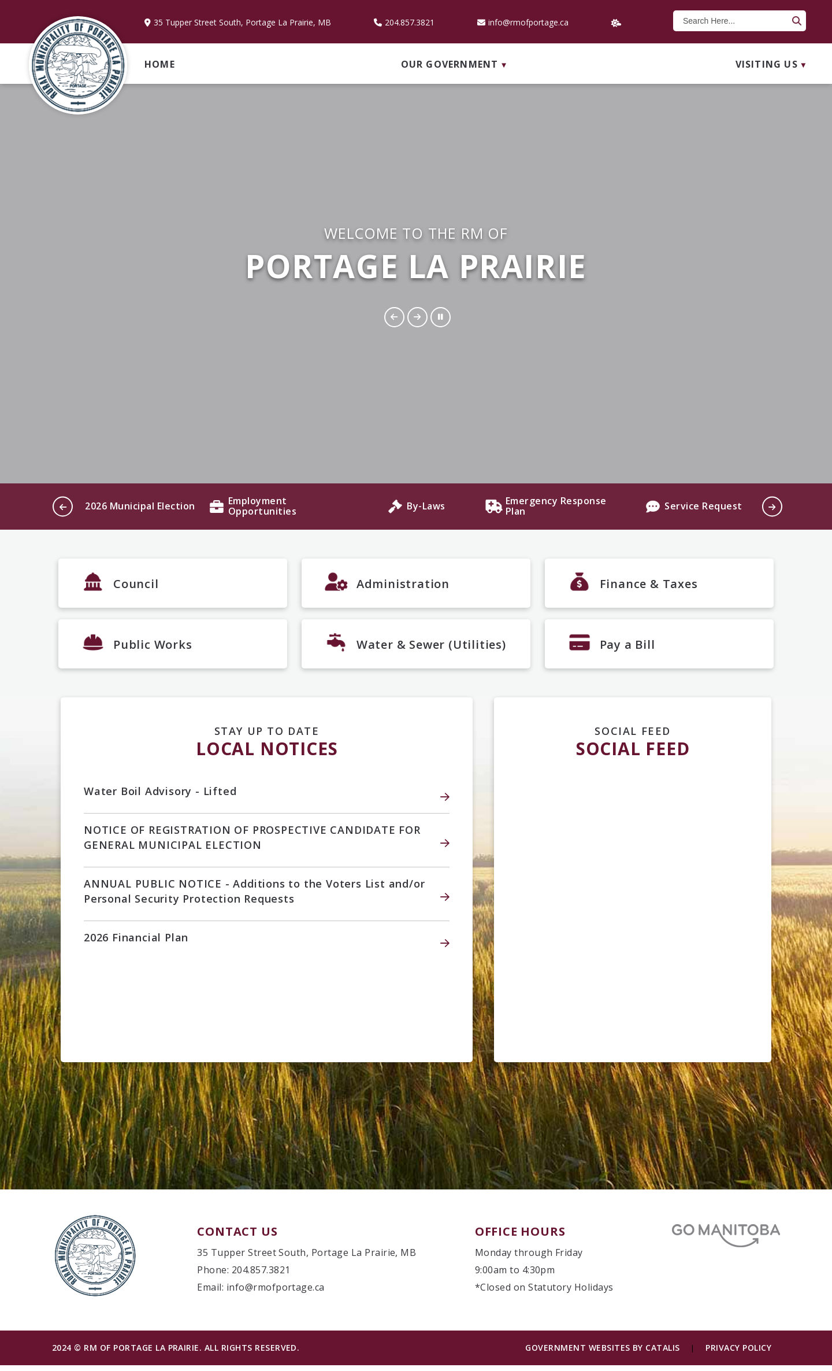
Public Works (152, 647)
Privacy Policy (738, 1353)
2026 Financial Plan (136, 943)
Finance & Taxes (649, 584)
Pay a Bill (627, 647)
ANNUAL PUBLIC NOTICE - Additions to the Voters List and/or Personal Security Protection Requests (254, 896)
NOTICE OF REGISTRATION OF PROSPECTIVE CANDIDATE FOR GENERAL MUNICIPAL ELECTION (252, 843)
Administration (403, 584)
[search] (734, 20)
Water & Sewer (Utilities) (431, 647)
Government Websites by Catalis (602, 1353)
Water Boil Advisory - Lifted (160, 797)
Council (136, 584)
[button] (795, 21)
